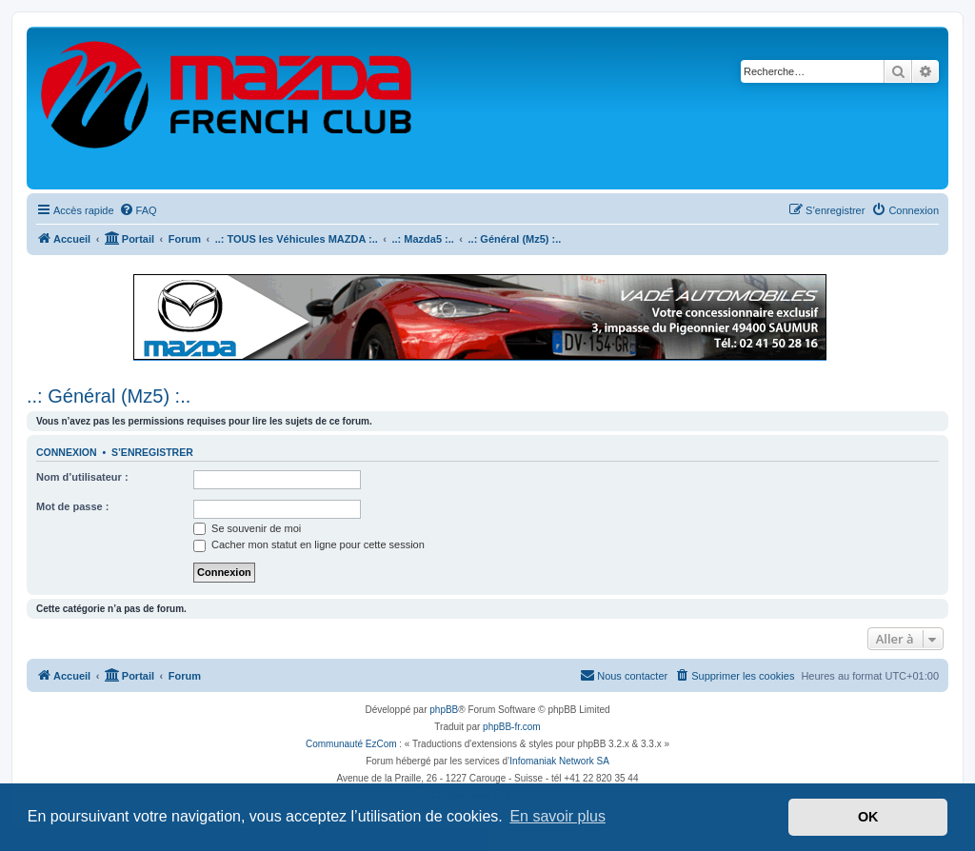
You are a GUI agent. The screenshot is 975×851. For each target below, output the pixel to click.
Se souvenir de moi (247, 528)
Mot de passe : (72, 506)
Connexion (66, 452)
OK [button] (868, 816)
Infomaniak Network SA (559, 761)
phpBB (443, 709)
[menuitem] (138, 210)
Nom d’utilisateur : (82, 477)
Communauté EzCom (351, 744)
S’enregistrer (152, 452)
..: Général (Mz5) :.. (108, 396)
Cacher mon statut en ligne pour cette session (309, 544)
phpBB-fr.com (512, 727)
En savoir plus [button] (557, 816)
